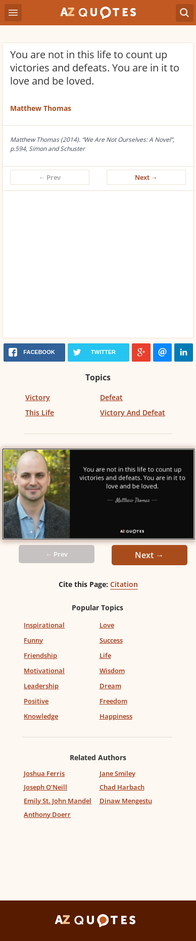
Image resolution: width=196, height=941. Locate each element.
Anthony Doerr (47, 814)
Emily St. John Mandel (57, 800)
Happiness (116, 716)
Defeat (111, 397)
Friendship (40, 655)
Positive (36, 700)
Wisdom (112, 670)
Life (105, 655)
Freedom (113, 700)
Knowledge (41, 716)
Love (107, 625)
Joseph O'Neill (45, 787)
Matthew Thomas (40, 108)
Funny (33, 640)
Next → (146, 177)
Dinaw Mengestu (126, 800)
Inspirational (44, 625)
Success (111, 640)
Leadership (41, 685)
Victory (37, 397)
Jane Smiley (117, 773)
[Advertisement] (98, 267)
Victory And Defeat (132, 412)
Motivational (44, 670)
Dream (110, 685)
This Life (39, 412)
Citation (124, 584)
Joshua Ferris (44, 773)
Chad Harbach (122, 787)
